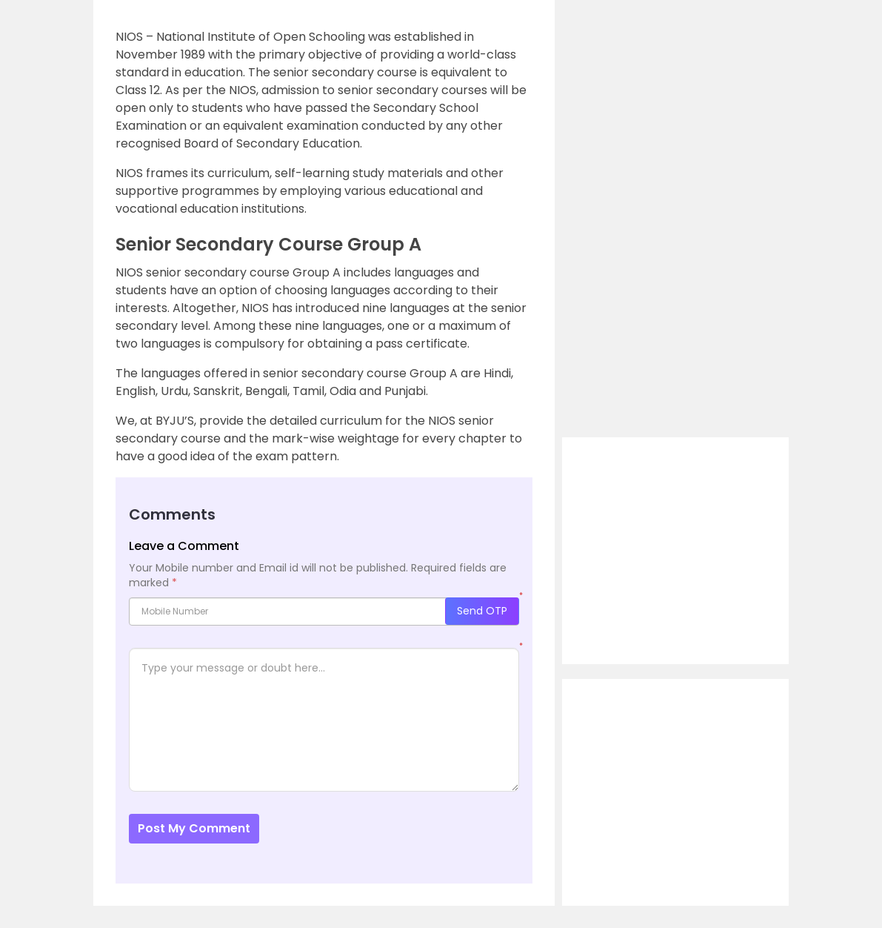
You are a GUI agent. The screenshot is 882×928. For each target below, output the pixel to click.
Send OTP (482, 610)
